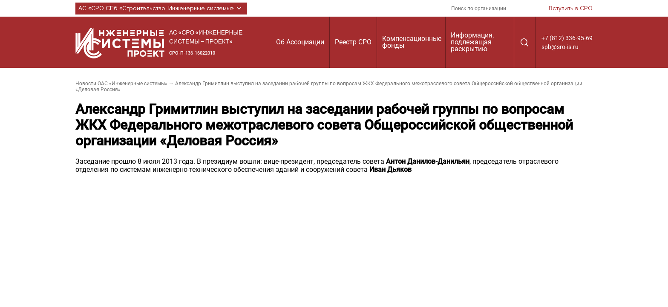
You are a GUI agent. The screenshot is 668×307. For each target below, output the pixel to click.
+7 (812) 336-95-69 (567, 38)
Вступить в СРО (571, 8)
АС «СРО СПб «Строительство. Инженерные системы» (161, 8)
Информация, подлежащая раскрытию (472, 42)
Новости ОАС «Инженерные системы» (121, 84)
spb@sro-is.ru (560, 46)
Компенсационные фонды (411, 42)
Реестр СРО (353, 42)
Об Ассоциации (300, 42)
